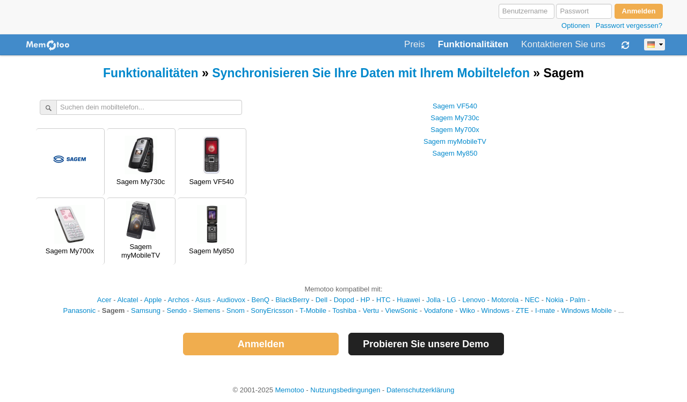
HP (365, 300)
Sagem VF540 (455, 106)
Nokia (555, 300)
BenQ (260, 300)
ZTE (522, 310)
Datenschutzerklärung (420, 390)
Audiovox (230, 300)
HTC (383, 300)
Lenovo (473, 300)
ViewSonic (401, 310)
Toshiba (344, 310)
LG (451, 300)
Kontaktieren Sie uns (563, 44)
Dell (321, 300)
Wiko (467, 310)
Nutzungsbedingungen (345, 390)
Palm (578, 300)
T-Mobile (312, 310)
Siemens (207, 310)
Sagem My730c (454, 118)
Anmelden (261, 344)
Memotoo (289, 390)
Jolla (433, 300)
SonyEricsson (272, 310)
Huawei (408, 300)
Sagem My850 (455, 153)
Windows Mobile (586, 310)
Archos (178, 300)
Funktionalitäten (473, 44)
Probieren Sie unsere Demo (426, 344)
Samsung (145, 310)
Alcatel (127, 300)
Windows (495, 310)
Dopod (344, 300)
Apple (153, 300)
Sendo (176, 310)
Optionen (575, 25)
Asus (203, 300)
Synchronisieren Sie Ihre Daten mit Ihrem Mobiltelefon (371, 73)
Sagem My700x (454, 130)
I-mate (545, 310)
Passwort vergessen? (629, 25)
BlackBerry (292, 300)
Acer (104, 300)
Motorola (505, 300)
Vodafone (439, 310)
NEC (532, 300)
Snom (235, 310)
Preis (414, 44)
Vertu (371, 310)
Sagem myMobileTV (454, 141)
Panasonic (79, 310)
